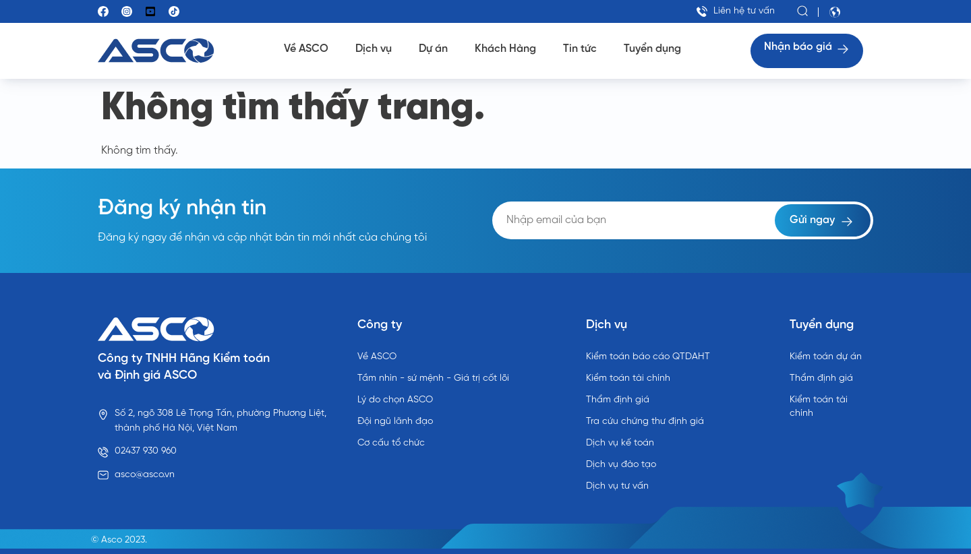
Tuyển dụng (652, 49)
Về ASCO (306, 49)
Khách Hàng (505, 49)
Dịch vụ (373, 49)
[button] (803, 11)
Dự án (433, 49)
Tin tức (580, 49)
